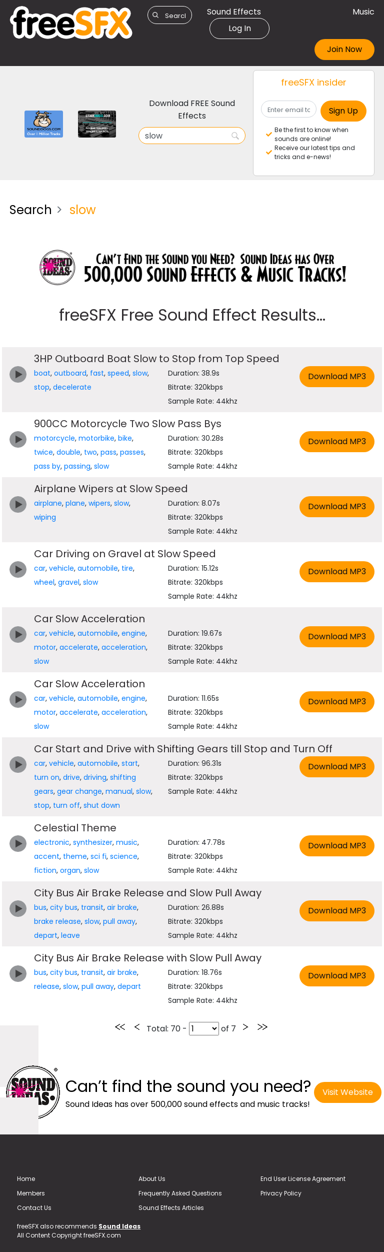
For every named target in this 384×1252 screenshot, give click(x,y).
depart (46, 935)
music (127, 842)
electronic (52, 842)
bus (40, 907)
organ (70, 870)
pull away (119, 921)
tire (127, 568)
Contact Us (34, 1207)
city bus (64, 907)
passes (132, 452)
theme (75, 856)
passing (77, 466)
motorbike (96, 438)
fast (97, 373)
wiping (45, 517)
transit (92, 907)
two (90, 452)
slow (140, 373)
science (124, 856)
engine (134, 633)
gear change (79, 791)
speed (118, 373)
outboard (70, 373)
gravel (69, 582)
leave (70, 935)
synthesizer (92, 842)
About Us (152, 1178)
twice (43, 452)
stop (42, 387)
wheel (44, 582)
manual (119, 791)
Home (26, 1178)
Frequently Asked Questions (180, 1193)
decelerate (72, 387)
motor (45, 647)
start (130, 763)
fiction (45, 870)
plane (75, 503)
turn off (66, 805)
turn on (47, 777)
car (40, 568)
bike (125, 438)
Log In (239, 28)
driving (95, 777)
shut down (102, 805)
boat (42, 373)
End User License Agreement (303, 1178)
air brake (122, 907)
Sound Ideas (119, 1226)
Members (31, 1193)
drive (71, 777)
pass (108, 452)
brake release (57, 921)
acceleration (124, 647)
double (68, 452)
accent (47, 856)
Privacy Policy (281, 1193)
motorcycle (54, 438)
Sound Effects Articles (171, 1207)
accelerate (79, 647)
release (47, 986)
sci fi (98, 856)
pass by (47, 466)
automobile (98, 568)
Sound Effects (234, 12)
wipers (99, 503)
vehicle (61, 568)
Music (363, 12)
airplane (48, 503)
